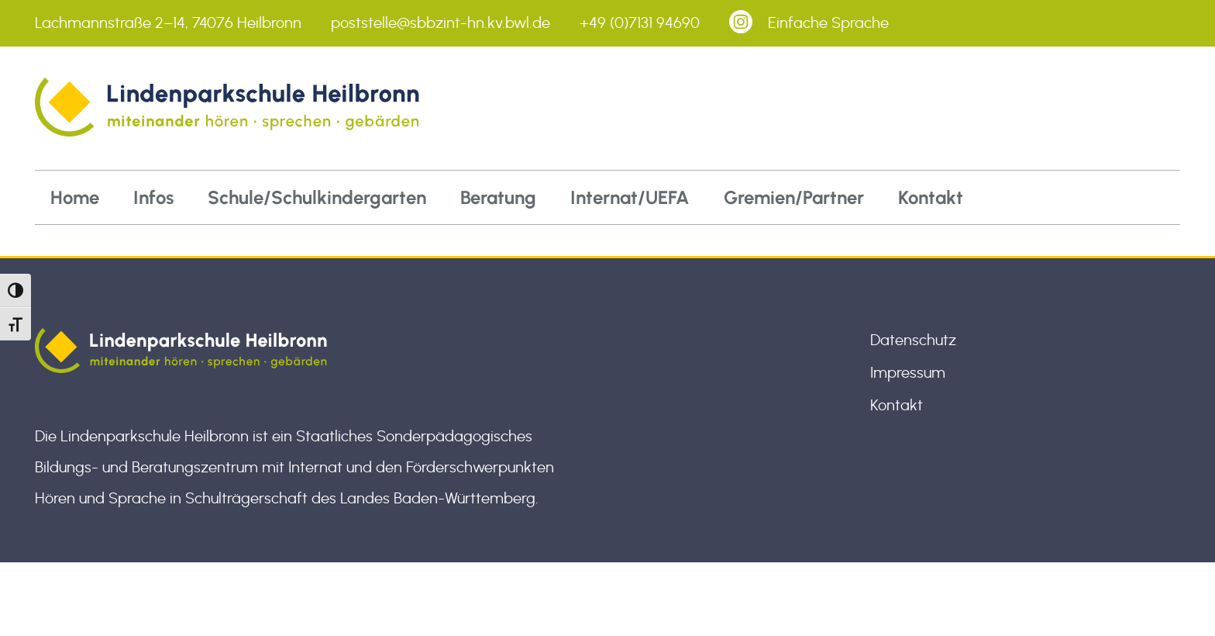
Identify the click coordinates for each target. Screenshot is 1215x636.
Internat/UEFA (630, 197)
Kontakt (930, 197)
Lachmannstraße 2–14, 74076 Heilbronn (168, 23)
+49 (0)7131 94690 (640, 23)
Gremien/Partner (794, 197)
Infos (153, 197)
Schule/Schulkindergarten (317, 197)
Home (74, 197)
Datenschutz (913, 340)
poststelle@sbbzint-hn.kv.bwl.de (440, 23)
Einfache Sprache (828, 23)
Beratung (498, 197)
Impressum (907, 373)
